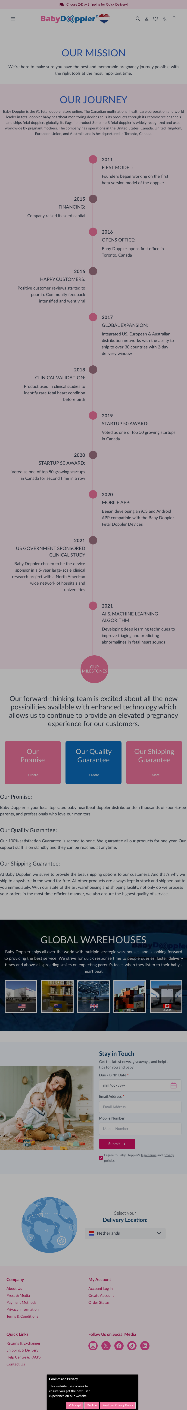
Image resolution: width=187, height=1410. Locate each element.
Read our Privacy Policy (118, 1405)
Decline (92, 1405)
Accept (76, 1405)
